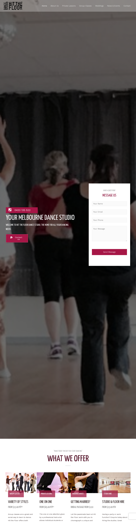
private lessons (46, 494)
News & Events (113, 6)
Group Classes (85, 6)
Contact (127, 6)
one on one (46, 502)
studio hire (108, 494)
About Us (55, 6)
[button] (17, 238)
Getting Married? (81, 502)
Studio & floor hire (114, 502)
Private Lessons (69, 6)
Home (44, 6)
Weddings (99, 6)
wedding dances (78, 494)
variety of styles (18, 502)
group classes (15, 494)
